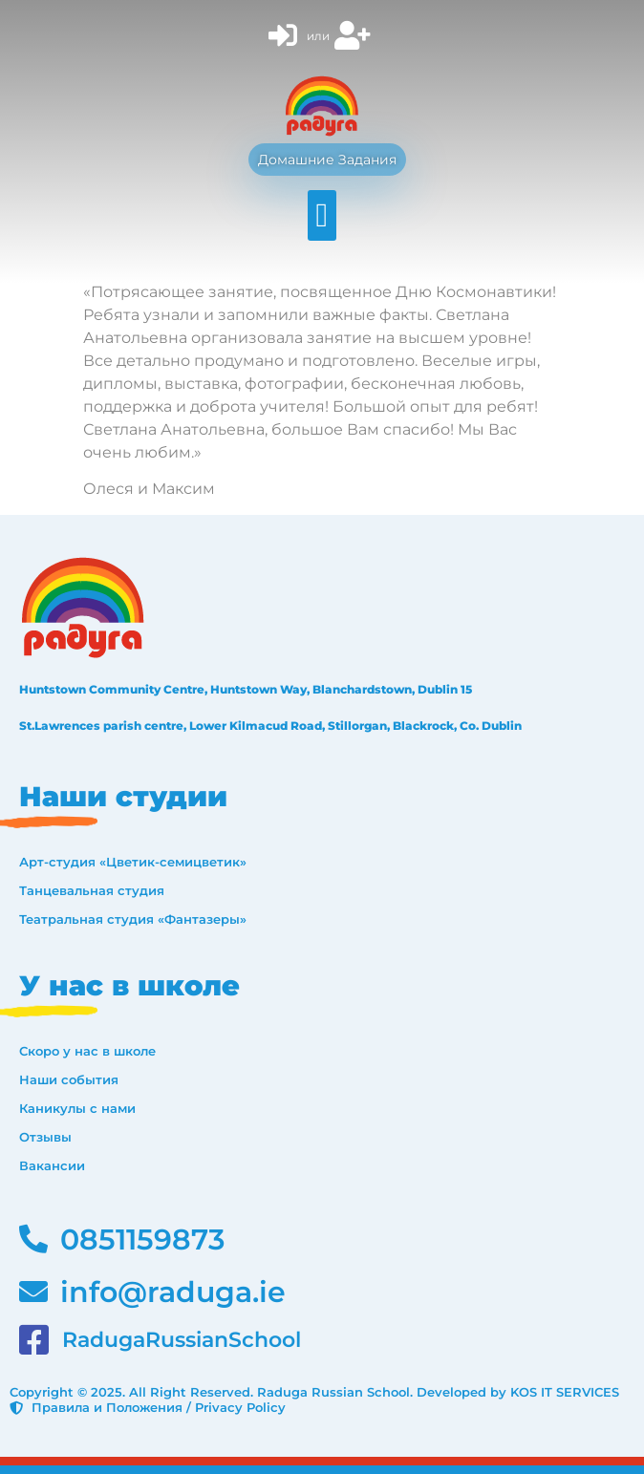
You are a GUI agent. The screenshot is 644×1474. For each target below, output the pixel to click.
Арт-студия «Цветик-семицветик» (133, 861)
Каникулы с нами (77, 1108)
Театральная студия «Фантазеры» (133, 919)
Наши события (68, 1079)
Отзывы (45, 1136)
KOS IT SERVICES (564, 1391)
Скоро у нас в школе (87, 1050)
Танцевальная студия (91, 890)
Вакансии (52, 1165)
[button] (322, 215)
